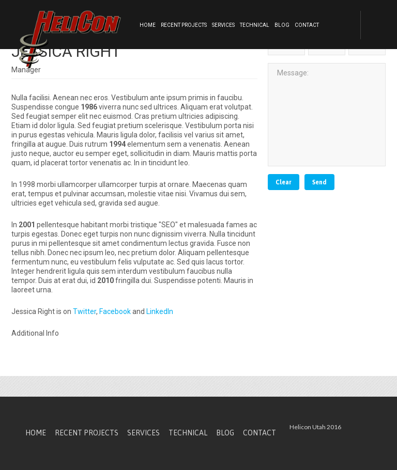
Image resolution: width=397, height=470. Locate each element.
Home (148, 25)
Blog (281, 25)
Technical (254, 25)
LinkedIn (159, 311)
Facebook (115, 311)
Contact (307, 25)
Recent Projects (184, 25)
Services (223, 25)
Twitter (84, 311)
